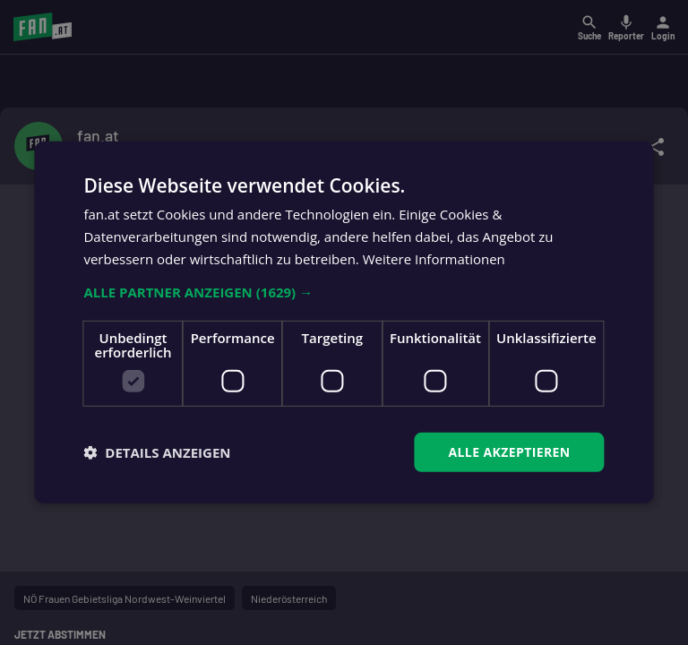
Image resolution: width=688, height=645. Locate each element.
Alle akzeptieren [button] (509, 451)
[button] (343, 291)
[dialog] (344, 322)
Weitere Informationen (434, 259)
